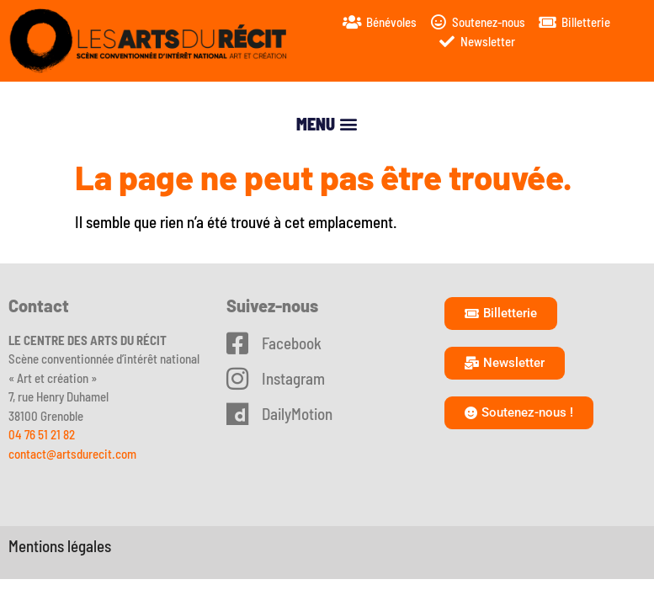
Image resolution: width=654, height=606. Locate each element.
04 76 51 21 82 (41, 434)
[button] (327, 124)
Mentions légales (59, 546)
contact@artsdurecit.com (72, 453)
